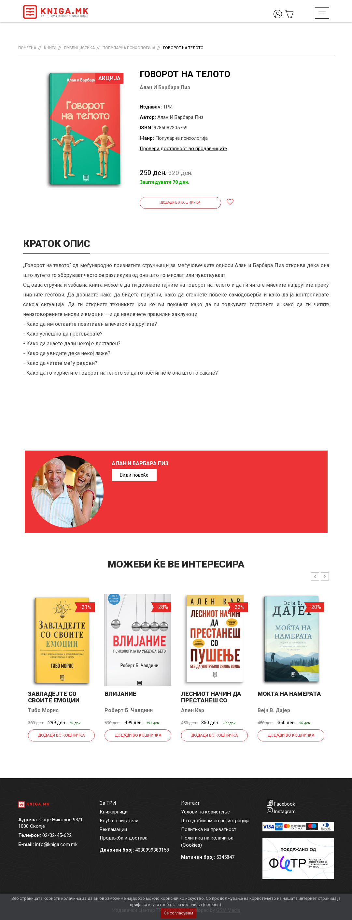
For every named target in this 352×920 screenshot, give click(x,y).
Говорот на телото (183, 48)
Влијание (120, 693)
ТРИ (168, 107)
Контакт (190, 803)
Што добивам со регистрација (215, 821)
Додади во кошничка (180, 202)
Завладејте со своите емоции (53, 697)
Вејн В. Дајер (274, 710)
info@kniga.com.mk (56, 844)
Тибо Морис (43, 710)
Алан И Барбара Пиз (165, 87)
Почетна (27, 48)
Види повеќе (134, 475)
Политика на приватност (208, 829)
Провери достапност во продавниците (183, 148)
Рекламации (113, 829)
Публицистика (79, 48)
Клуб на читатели (119, 821)
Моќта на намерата (289, 693)
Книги (50, 48)
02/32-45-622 (57, 835)
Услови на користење (205, 812)
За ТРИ (108, 803)
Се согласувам (178, 913)
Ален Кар (192, 710)
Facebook (284, 804)
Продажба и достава (124, 838)
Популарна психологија (129, 48)
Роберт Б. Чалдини (129, 710)
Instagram (285, 811)
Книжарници (114, 812)
